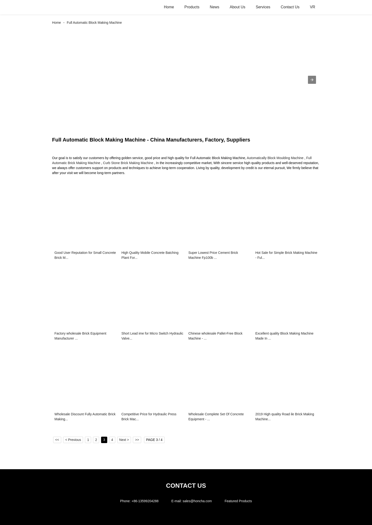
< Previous (73, 440)
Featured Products (238, 501)
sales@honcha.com (197, 501)
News (214, 7)
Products (191, 7)
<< (57, 440)
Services (263, 7)
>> (137, 440)
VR (312, 7)
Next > (124, 440)
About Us (237, 7)
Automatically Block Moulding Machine (275, 158)
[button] (312, 80)
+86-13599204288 (144, 501)
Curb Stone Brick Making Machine (128, 163)
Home (169, 7)
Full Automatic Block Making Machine (94, 22)
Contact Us (290, 7)
